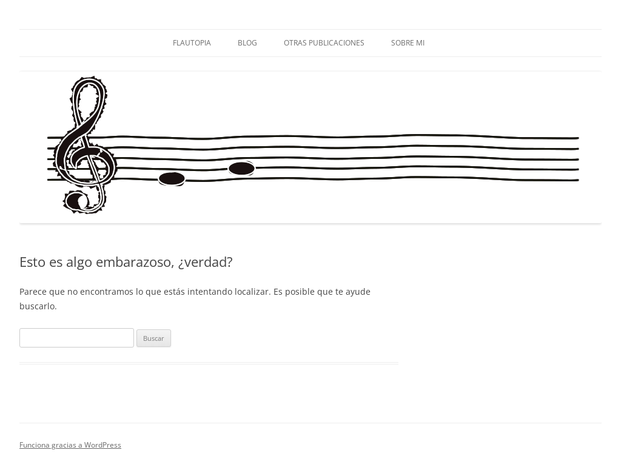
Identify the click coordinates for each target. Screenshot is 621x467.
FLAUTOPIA (192, 43)
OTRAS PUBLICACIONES (324, 43)
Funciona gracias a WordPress (70, 445)
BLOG (247, 43)
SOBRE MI (408, 43)
